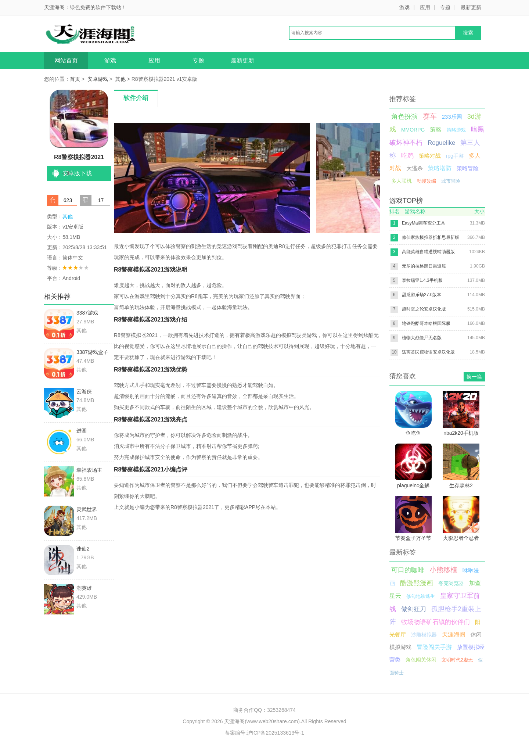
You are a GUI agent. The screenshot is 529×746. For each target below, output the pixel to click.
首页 (75, 79)
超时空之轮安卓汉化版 (424, 309)
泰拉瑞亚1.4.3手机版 (422, 280)
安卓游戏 (97, 79)
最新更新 (471, 7)
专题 (445, 7)
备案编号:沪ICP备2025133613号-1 (264, 733)
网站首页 (66, 60)
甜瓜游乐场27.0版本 (421, 294)
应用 (425, 7)
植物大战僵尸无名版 (422, 337)
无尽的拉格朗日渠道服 (424, 266)
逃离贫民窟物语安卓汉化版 (428, 352)
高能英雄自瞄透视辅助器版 (428, 251)
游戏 (404, 7)
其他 (120, 79)
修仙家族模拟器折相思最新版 (430, 237)
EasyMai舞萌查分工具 (423, 223)
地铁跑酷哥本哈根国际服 (426, 323)
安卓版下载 (77, 173)
